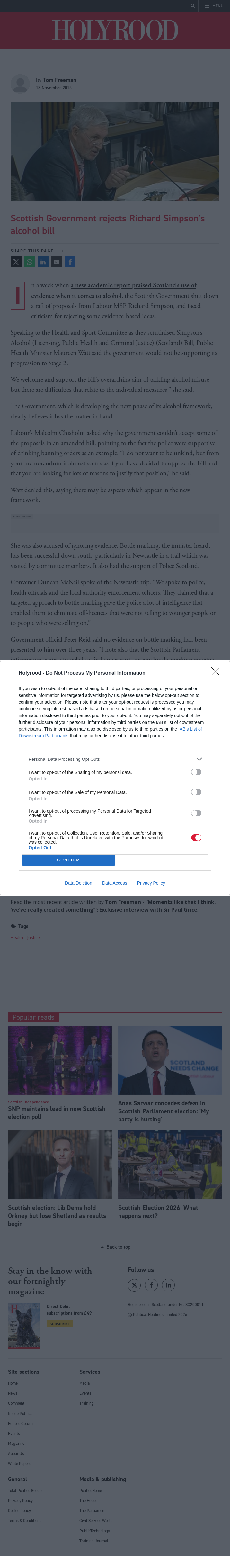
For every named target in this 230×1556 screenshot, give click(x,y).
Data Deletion (78, 883)
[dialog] (115, 778)
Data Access (114, 883)
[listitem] (115, 759)
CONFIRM (69, 860)
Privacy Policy (151, 883)
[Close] (217, 673)
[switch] (196, 772)
